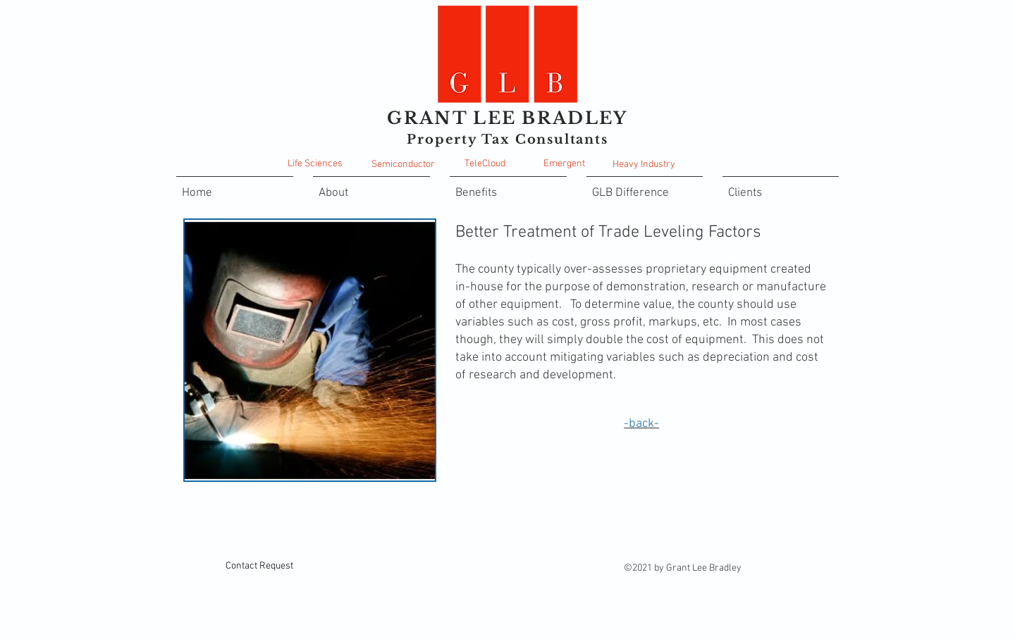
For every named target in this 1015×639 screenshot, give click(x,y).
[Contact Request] (259, 566)
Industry (658, 164)
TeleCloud (485, 164)
